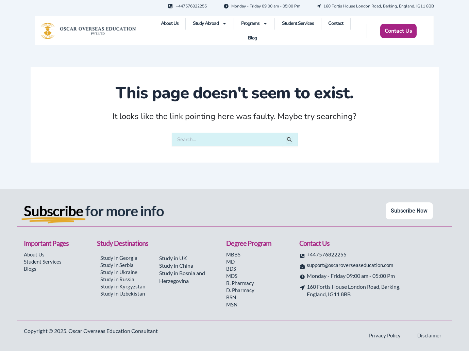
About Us (170, 23)
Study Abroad (210, 23)
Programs (254, 23)
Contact (335, 23)
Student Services (298, 23)
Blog (252, 38)
